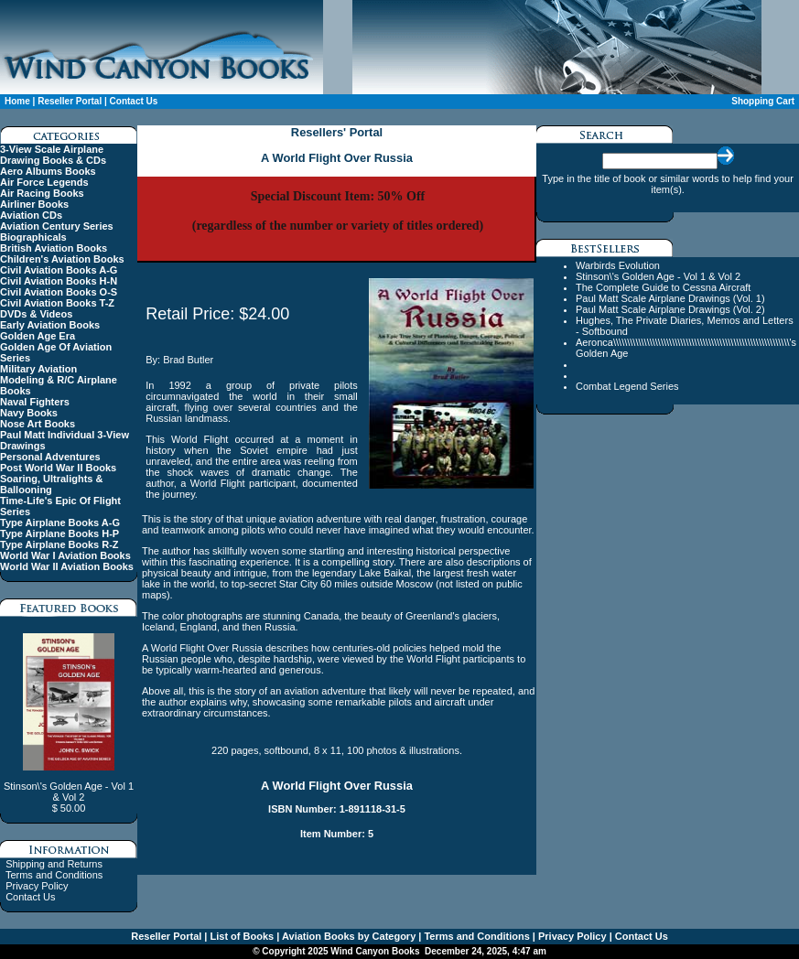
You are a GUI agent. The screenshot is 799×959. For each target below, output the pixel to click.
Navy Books (29, 412)
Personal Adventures (50, 456)
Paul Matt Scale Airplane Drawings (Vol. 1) (670, 298)
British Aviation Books (53, 247)
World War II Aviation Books (67, 566)
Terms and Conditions (54, 874)
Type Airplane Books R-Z (59, 544)
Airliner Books (34, 204)
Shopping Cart (762, 101)
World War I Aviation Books (65, 555)
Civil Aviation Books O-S (58, 291)
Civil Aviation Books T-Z (57, 302)
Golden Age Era (37, 335)
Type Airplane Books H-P (59, 533)
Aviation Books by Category (347, 936)
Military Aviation (38, 368)
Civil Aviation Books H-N (58, 280)
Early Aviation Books (50, 324)
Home (17, 101)
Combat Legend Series (627, 386)
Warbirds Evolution (618, 265)
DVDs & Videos (36, 313)
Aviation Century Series (56, 226)
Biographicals (33, 237)
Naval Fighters (35, 401)
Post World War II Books (58, 467)
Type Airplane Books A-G (60, 522)
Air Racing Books (42, 193)
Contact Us (134, 101)
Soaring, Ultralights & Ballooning (51, 484)
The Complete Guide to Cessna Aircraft (663, 287)
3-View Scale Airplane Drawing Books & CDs (53, 155)
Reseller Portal (70, 101)
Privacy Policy (36, 885)
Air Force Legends (44, 182)
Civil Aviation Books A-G (58, 269)
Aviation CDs (31, 215)
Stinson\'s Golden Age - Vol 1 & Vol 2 (658, 276)
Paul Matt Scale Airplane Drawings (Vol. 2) (670, 309)
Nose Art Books (37, 423)
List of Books (240, 936)
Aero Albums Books (48, 171)
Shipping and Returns (54, 863)
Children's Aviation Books (62, 258)
